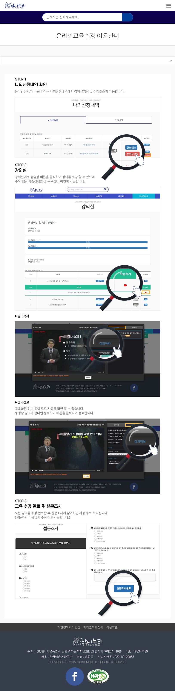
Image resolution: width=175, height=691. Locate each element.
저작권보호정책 (93, 627)
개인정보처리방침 (68, 627)
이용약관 (112, 627)
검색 (127, 17)
